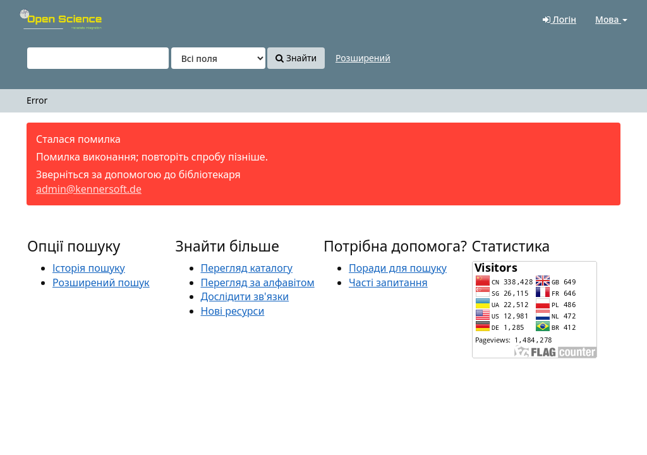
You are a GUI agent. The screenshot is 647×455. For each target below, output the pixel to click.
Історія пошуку (88, 268)
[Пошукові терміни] (98, 58)
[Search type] (218, 58)
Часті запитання (388, 282)
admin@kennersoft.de (89, 189)
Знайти (296, 58)
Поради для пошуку (398, 268)
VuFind (40, 19)
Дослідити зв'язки (245, 296)
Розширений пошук (101, 282)
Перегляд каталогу (247, 268)
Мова (611, 19)
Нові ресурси (233, 311)
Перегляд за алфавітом (258, 282)
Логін (559, 19)
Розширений (363, 58)
